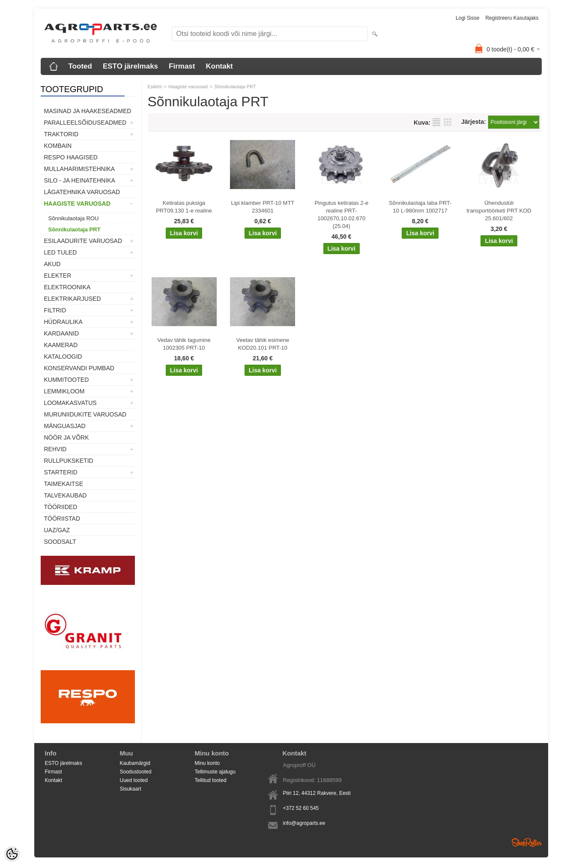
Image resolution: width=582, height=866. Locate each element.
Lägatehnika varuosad (82, 192)
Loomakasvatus (70, 402)
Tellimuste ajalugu (215, 772)
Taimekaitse (64, 483)
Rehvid (55, 449)
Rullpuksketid (68, 460)
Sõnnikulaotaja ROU (73, 218)
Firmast (182, 66)
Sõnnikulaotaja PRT (74, 229)
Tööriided (61, 506)
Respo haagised (71, 157)
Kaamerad (61, 345)
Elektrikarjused (72, 298)
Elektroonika (67, 287)
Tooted (80, 66)
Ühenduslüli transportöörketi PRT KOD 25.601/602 (498, 211)
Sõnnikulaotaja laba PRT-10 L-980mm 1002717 (420, 207)
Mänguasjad (65, 426)
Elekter (58, 275)
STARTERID (61, 472)
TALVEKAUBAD (65, 495)
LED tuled (60, 252)
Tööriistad (62, 518)
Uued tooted (134, 780)
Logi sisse (467, 18)
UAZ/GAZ (57, 530)
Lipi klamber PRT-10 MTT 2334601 (262, 207)
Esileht (155, 86)
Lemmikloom (64, 391)
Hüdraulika (63, 321)
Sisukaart (130, 789)
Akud (52, 264)
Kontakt (219, 66)
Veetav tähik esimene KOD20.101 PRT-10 (263, 344)
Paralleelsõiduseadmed (85, 122)
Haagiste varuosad (77, 203)
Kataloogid (63, 356)
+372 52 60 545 (301, 808)
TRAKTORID (61, 134)
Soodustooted (136, 772)
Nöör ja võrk (66, 437)
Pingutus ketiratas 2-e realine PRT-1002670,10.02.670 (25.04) (341, 214)
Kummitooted (66, 379)
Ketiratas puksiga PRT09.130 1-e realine (184, 207)
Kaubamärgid (135, 763)
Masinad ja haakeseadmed (87, 111)
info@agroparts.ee (304, 823)
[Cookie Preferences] (12, 854)
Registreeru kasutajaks (511, 18)
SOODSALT (60, 541)
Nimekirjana (436, 122)
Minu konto (207, 763)
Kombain (58, 145)
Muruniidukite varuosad (85, 414)
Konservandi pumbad (79, 368)
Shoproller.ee (527, 842)
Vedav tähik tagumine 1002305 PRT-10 (183, 344)
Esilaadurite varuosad (83, 240)
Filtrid (55, 310)
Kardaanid (61, 333)
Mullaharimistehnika (79, 168)
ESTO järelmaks (130, 66)
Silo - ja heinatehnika (79, 180)
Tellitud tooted (211, 780)
